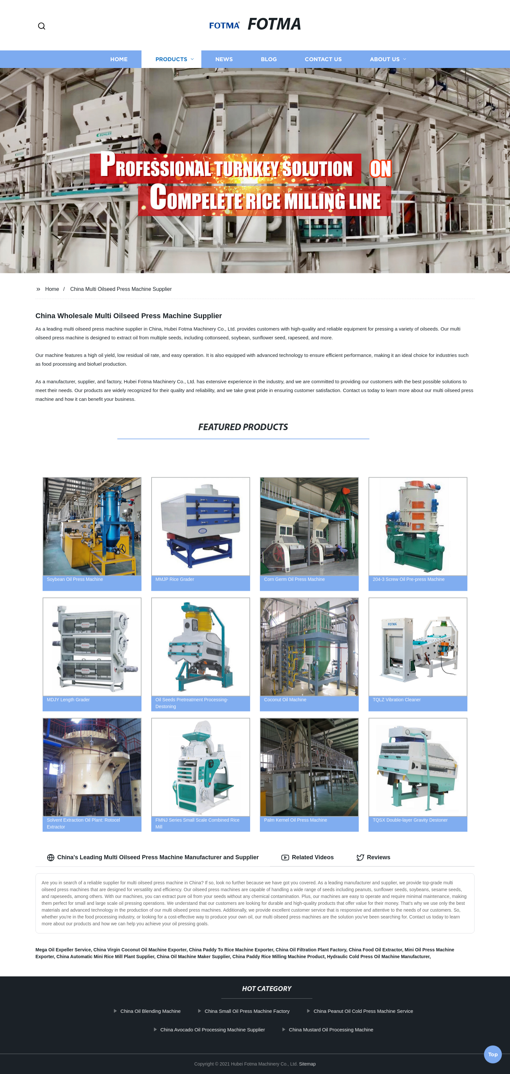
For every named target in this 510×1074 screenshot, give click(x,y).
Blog (269, 59)
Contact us (323, 59)
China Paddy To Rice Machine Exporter (231, 949)
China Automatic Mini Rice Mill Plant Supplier (105, 956)
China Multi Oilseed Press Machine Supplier (121, 289)
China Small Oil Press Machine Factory (260, 1011)
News (224, 59)
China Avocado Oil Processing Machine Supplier (225, 1029)
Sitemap (307, 1064)
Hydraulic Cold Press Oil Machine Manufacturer (378, 956)
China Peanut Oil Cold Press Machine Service (376, 1011)
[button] (41, 26)
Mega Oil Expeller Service (63, 949)
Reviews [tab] (373, 858)
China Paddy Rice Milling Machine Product (279, 956)
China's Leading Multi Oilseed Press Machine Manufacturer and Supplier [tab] (153, 858)
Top (493, 1057)
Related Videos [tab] (307, 858)
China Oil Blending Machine (163, 1011)
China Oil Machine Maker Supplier (193, 956)
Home (119, 59)
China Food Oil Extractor (375, 949)
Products (171, 59)
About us (385, 59)
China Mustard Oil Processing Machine (344, 1029)
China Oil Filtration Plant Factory (311, 949)
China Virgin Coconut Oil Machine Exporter (139, 949)
